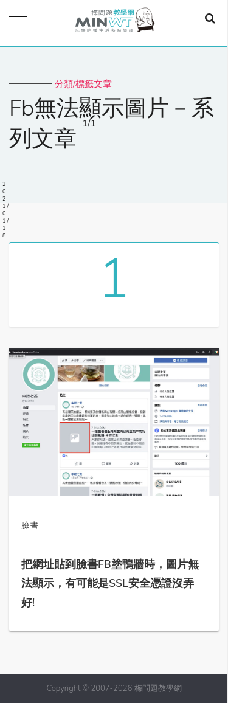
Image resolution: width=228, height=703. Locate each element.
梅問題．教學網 (114, 23)
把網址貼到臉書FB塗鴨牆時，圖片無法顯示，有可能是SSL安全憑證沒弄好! (110, 583)
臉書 (30, 525)
